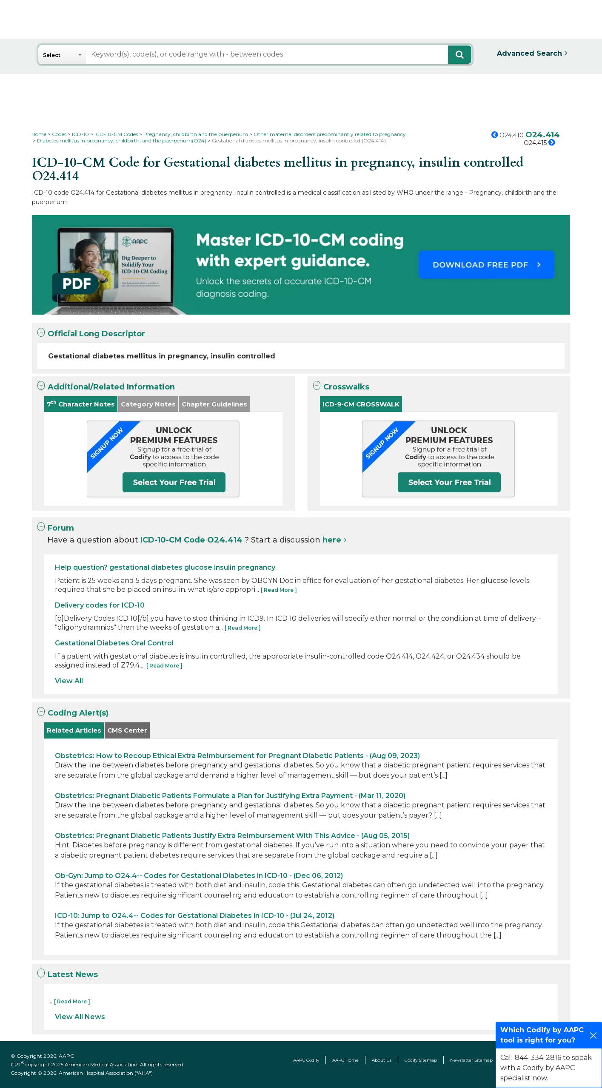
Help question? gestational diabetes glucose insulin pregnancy (165, 567)
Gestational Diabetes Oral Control (114, 643)
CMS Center (127, 730)
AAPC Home (345, 1060)
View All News (80, 1017)
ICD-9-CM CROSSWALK (360, 404)
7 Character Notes (81, 403)
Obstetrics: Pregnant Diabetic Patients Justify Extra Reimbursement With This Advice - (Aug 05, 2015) (232, 836)
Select (51, 55)
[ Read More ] (279, 590)
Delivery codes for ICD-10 (100, 605)
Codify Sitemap (421, 1060)
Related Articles (74, 730)
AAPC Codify (306, 1060)
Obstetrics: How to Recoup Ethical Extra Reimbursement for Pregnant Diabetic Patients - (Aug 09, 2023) (237, 756)
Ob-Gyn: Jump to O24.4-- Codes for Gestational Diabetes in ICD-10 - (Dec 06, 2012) (199, 876)
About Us (381, 1060)
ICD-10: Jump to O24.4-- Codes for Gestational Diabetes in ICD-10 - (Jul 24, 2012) (194, 916)
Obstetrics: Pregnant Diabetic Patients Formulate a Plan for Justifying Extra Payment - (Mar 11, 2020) (230, 796)
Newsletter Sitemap (471, 1060)
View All (69, 681)
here (331, 540)
